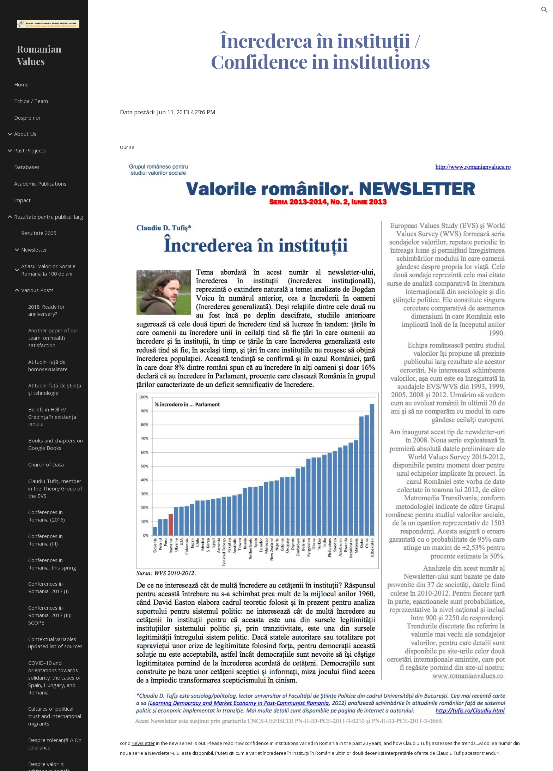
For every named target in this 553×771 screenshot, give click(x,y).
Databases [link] (27, 166)
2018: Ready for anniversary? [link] (46, 310)
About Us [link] (25, 133)
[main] (321, 50)
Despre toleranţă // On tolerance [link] (54, 743)
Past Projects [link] (30, 150)
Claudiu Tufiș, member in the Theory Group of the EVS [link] (55, 488)
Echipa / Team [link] (31, 100)
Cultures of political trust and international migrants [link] (54, 716)
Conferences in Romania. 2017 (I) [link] (48, 587)
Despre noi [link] (27, 117)
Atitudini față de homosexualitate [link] (48, 365)
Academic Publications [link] (40, 183)
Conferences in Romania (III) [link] (45, 539)
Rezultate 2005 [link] (38, 232)
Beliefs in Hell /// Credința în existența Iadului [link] (52, 417)
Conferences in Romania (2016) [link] (46, 515)
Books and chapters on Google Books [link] (55, 444)
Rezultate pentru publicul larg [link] (48, 216)
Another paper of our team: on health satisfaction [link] (53, 338)
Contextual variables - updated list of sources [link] (55, 643)
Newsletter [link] (34, 249)
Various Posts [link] (37, 290)
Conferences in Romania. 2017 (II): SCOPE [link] (49, 615)
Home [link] (21, 84)
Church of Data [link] (46, 464)
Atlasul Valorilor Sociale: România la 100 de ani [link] (49, 270)
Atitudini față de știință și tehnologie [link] (54, 389)
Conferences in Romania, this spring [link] (52, 563)
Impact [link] (22, 200)
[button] (544, 9)
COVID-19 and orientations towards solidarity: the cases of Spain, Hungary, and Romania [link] (54, 677)
